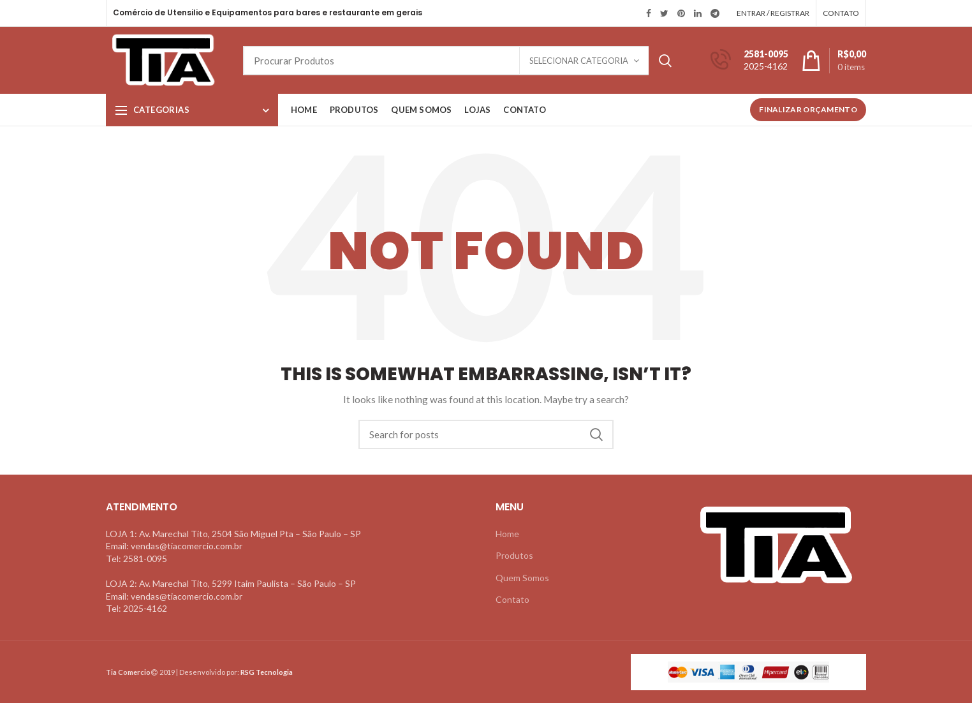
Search (665, 60)
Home (507, 533)
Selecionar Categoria (578, 61)
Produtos (514, 555)
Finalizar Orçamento (808, 109)
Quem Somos (522, 577)
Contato (512, 599)
